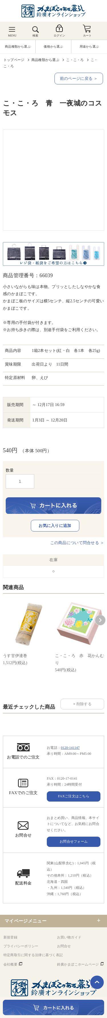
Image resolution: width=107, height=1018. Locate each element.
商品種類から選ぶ (45, 60)
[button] (100, 620)
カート (87, 35)
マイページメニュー (26, 920)
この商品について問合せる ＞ (77, 543)
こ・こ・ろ (75, 60)
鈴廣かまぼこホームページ (78, 964)
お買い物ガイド (69, 937)
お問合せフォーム (74, 841)
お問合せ (64, 946)
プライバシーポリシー (20, 946)
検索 (35, 35)
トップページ (13, 60)
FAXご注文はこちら (73, 796)
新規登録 (10, 937)
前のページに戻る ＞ (79, 78)
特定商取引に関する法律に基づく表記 (33, 955)
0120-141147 (70, 748)
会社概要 (10, 964)
